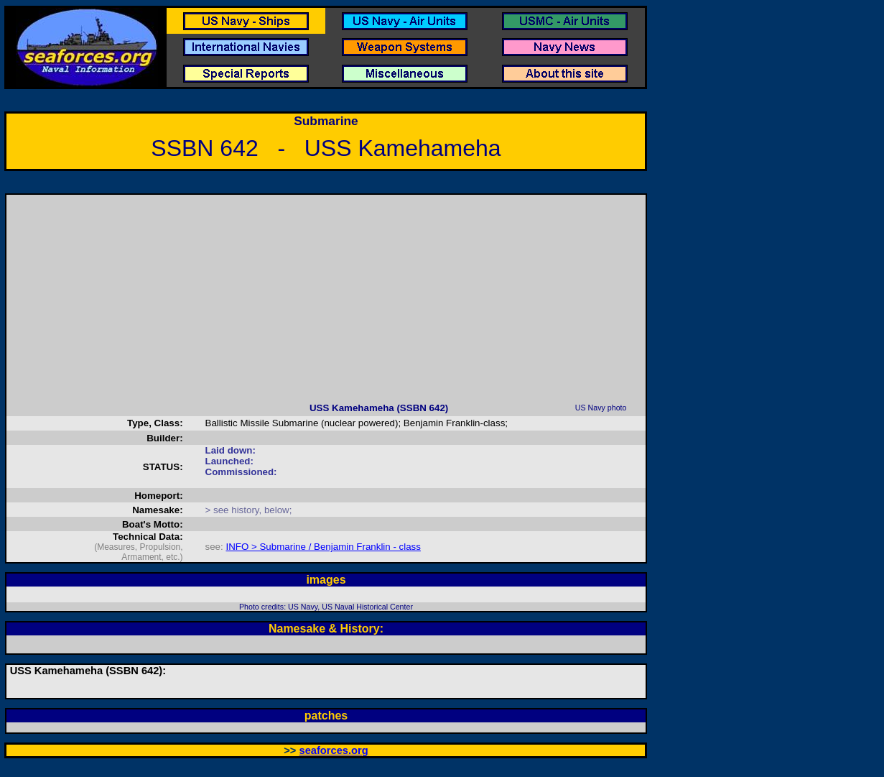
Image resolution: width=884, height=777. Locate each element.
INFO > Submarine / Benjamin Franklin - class (322, 546)
